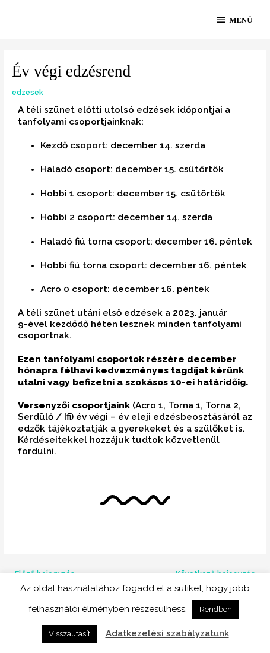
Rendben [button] (215, 609)
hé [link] (96, 323)
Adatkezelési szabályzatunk (167, 633)
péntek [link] (236, 241)
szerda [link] (190, 145)
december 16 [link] (185, 241)
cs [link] (184, 169)
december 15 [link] (144, 169)
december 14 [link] (140, 145)
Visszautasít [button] (69, 633)
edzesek (27, 92)
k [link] (221, 169)
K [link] (20, 439)
